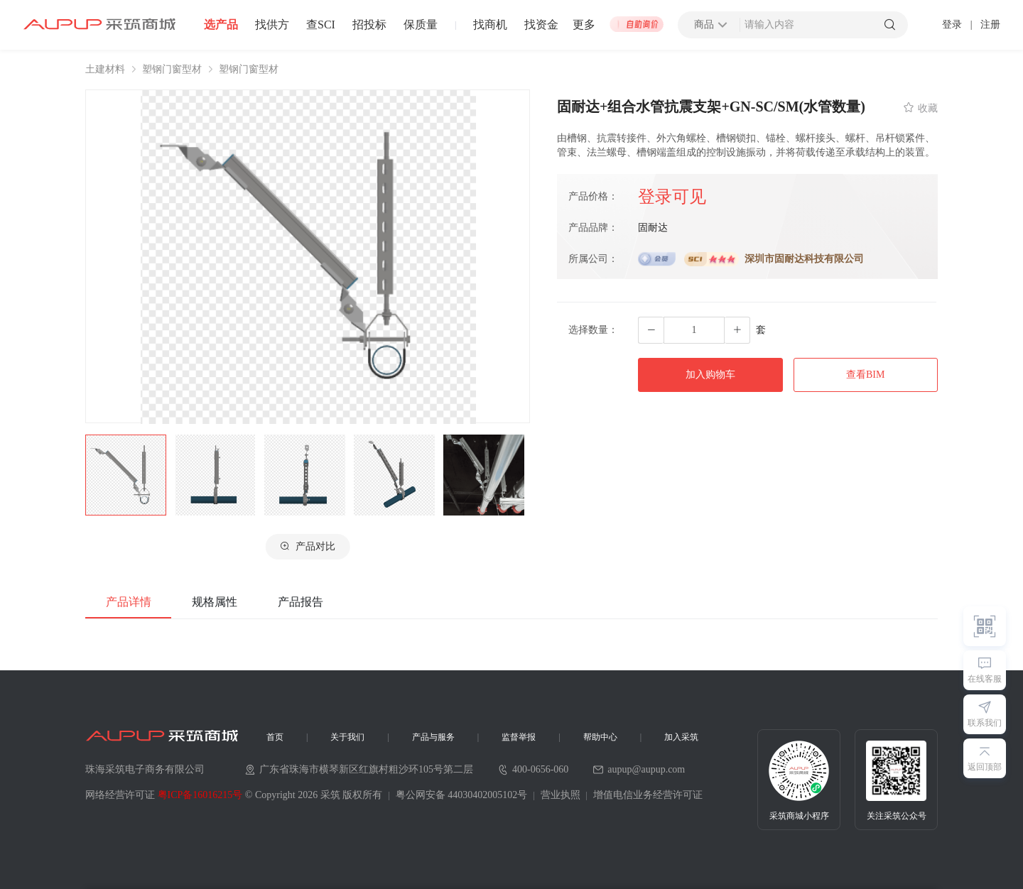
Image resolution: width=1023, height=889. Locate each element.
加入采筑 (681, 737)
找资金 (541, 25)
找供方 (272, 25)
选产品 (221, 25)
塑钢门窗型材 (172, 70)
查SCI (320, 25)
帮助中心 (600, 737)
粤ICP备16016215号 (200, 795)
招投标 (369, 25)
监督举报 (519, 737)
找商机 (490, 25)
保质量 (421, 25)
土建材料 (105, 70)
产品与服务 (433, 737)
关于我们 (347, 737)
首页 (274, 737)
